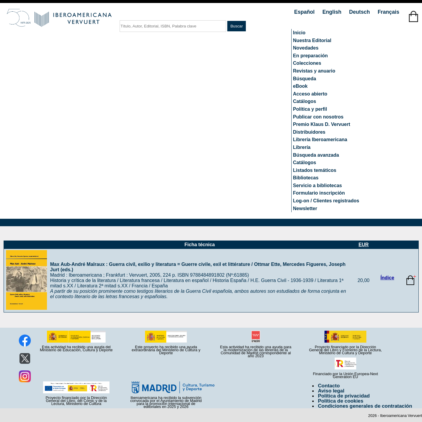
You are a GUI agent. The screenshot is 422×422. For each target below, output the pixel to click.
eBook (300, 86)
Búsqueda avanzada (316, 155)
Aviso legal (331, 391)
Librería (302, 147)
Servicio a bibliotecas (317, 185)
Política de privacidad (344, 396)
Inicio (299, 32)
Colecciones (307, 63)
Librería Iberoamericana (320, 139)
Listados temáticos (314, 170)
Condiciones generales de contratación (365, 406)
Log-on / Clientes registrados (326, 200)
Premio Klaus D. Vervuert (321, 124)
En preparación (310, 55)
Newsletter (305, 208)
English (332, 12)
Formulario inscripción (319, 192)
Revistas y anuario (314, 70)
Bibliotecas (306, 177)
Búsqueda (304, 78)
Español (305, 12)
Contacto (329, 386)
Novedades (306, 47)
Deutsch (360, 12)
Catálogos (304, 101)
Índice (387, 277)
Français (388, 12)
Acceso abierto (310, 93)
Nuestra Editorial (312, 40)
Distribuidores (309, 132)
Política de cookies (340, 401)
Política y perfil (310, 109)
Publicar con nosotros (318, 116)
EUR (364, 244)
